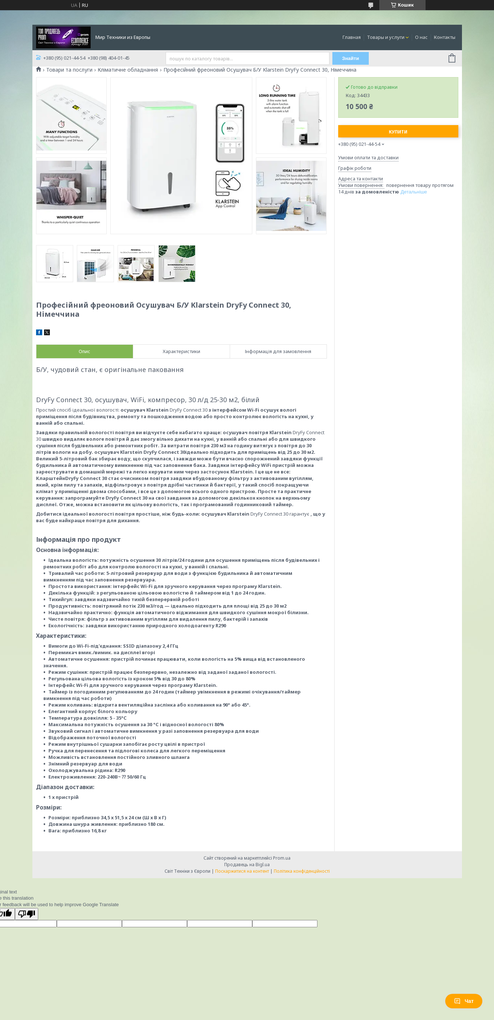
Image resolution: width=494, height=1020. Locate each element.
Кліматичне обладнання (128, 70)
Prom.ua (282, 858)
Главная (352, 37)
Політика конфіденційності (302, 871)
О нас (421, 37)
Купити (398, 132)
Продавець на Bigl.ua (247, 864)
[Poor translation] (26, 914)
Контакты (444, 37)
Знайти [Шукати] (350, 58)
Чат (464, 1001)
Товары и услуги (385, 37)
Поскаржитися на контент (242, 871)
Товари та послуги (69, 70)
